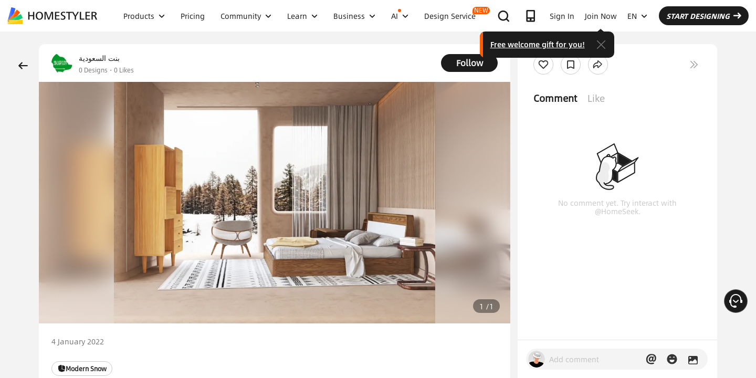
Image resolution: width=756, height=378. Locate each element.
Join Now (601, 16)
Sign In (562, 16)
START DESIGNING (703, 16)
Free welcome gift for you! (537, 44)
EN (637, 16)
